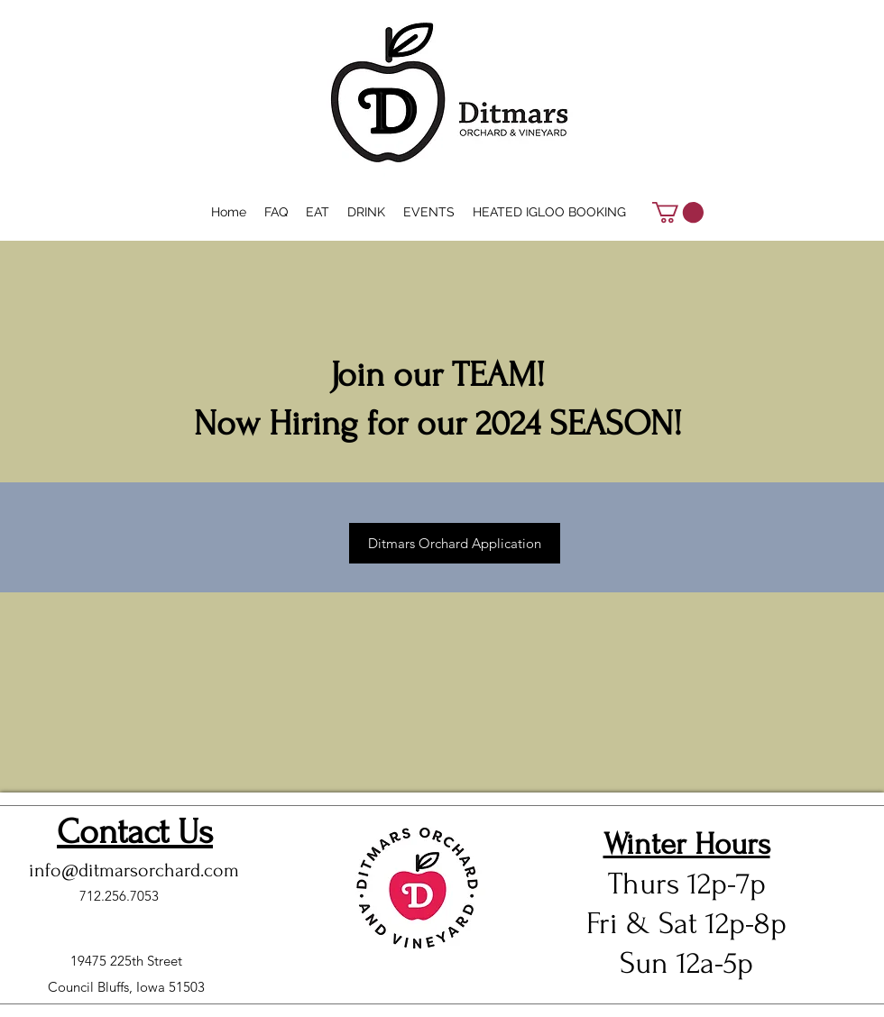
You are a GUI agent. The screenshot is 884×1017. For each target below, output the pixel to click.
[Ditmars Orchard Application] (454, 543)
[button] (678, 212)
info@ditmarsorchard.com (134, 870)
